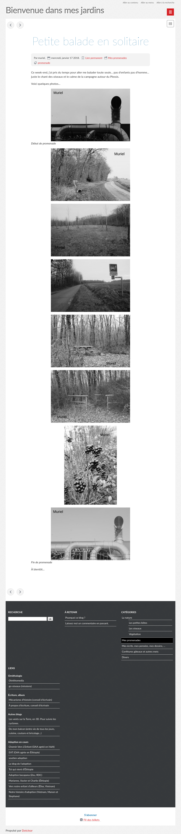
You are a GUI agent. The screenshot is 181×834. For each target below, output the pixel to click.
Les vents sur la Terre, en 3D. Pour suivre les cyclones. (32, 721)
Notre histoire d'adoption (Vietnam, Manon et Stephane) (33, 794)
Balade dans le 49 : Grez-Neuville (10, 25)
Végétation (135, 634)
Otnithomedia (16, 680)
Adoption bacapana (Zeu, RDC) (25, 774)
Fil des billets (92, 819)
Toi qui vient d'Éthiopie (21, 769)
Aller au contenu (130, 2)
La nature (127, 617)
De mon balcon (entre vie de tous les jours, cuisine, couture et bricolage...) (32, 731)
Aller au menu (147, 2)
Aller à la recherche (165, 2)
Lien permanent (93, 57)
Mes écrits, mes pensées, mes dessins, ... (143, 645)
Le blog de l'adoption (20, 763)
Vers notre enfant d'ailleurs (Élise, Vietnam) (32, 786)
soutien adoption (18, 757)
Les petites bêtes (138, 622)
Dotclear (27, 830)
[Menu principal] (170, 12)
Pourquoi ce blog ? (75, 617)
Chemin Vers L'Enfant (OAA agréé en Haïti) (32, 746)
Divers (125, 657)
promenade (44, 62)
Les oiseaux (135, 628)
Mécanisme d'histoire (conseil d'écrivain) (30, 699)
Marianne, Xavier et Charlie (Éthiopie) (29, 780)
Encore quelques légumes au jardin (20, 25)
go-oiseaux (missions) (20, 686)
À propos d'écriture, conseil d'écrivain (29, 705)
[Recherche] (27, 619)
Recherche (15, 612)
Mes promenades (117, 57)
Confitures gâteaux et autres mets (140, 651)
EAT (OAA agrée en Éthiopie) (24, 752)
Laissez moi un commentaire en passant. (87, 623)
